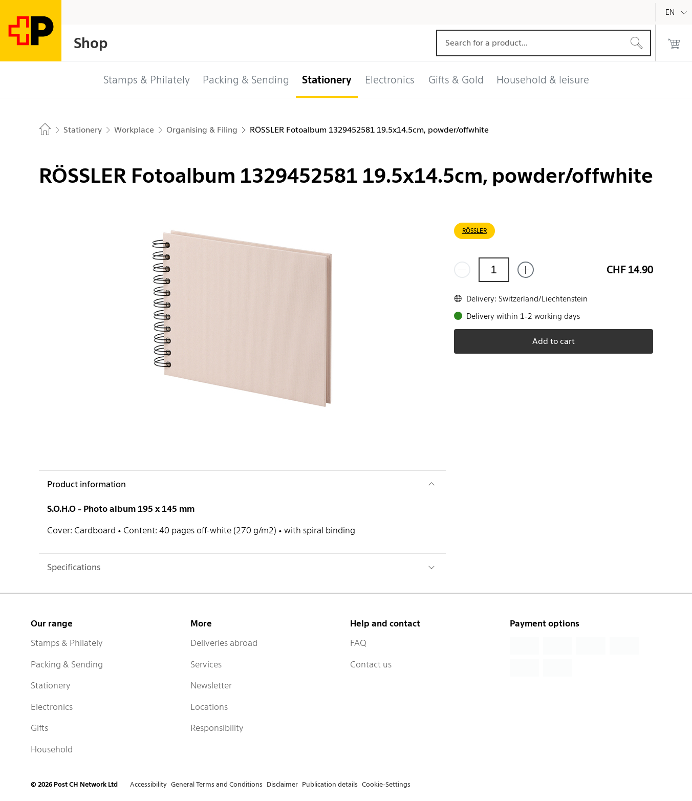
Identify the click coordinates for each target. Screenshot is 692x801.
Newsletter (211, 685)
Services (206, 664)
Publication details (330, 784)
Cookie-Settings (386, 784)
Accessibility (148, 784)
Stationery (51, 685)
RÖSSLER (474, 230)
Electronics (52, 707)
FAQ (358, 643)
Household (52, 749)
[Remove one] (462, 270)
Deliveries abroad (223, 643)
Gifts (39, 728)
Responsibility (217, 728)
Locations (209, 707)
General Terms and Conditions (217, 784)
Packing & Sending (67, 664)
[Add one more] (525, 270)
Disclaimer (282, 784)
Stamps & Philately (67, 643)
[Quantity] (494, 269)
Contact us (371, 664)
